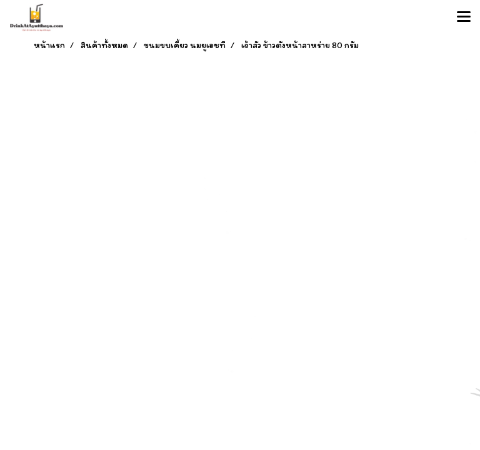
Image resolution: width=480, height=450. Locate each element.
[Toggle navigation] (464, 17)
